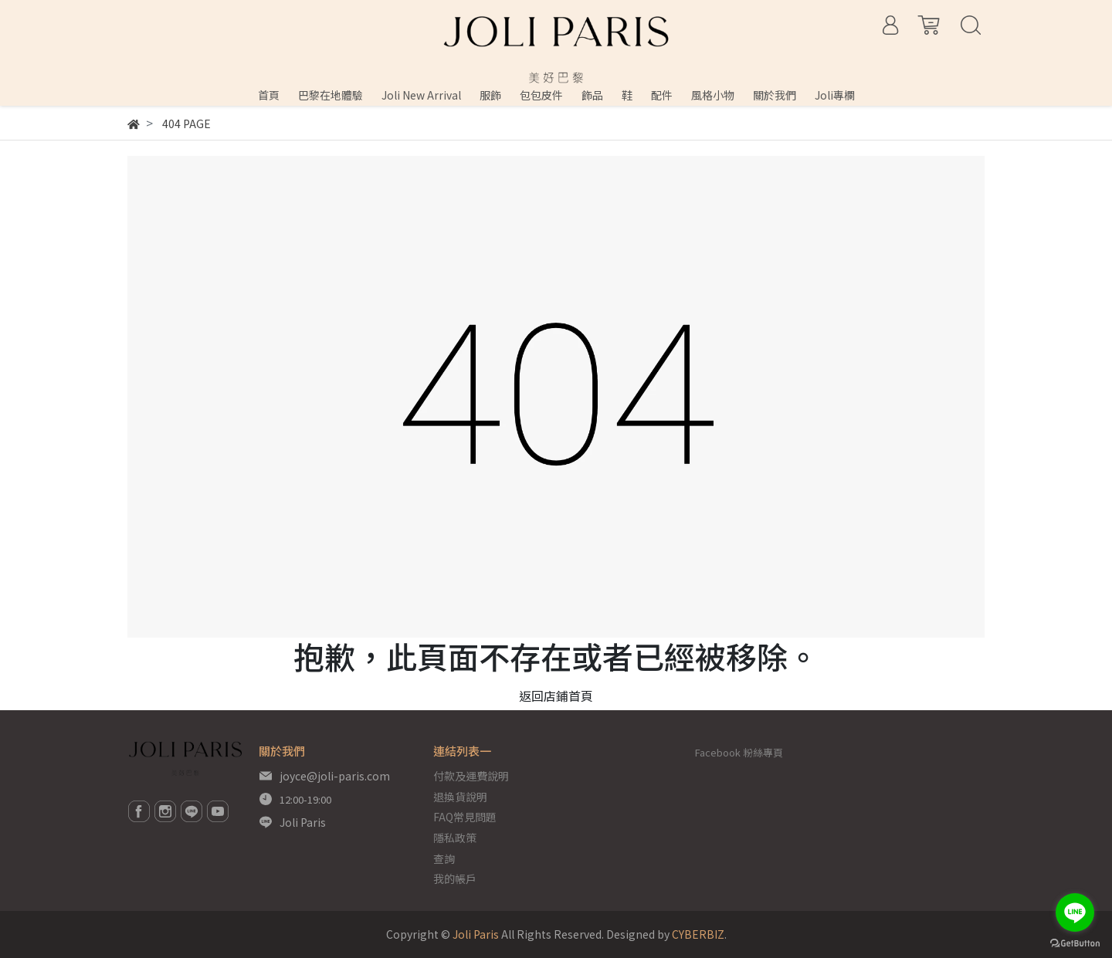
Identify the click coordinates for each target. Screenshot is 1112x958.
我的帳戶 (454, 878)
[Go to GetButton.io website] (1075, 942)
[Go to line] (1075, 912)
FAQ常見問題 (465, 816)
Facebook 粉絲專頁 (739, 752)
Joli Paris (303, 822)
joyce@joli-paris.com (335, 776)
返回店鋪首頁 (556, 695)
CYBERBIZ (698, 934)
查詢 (444, 858)
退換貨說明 (460, 796)
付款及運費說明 (471, 776)
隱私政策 (454, 837)
